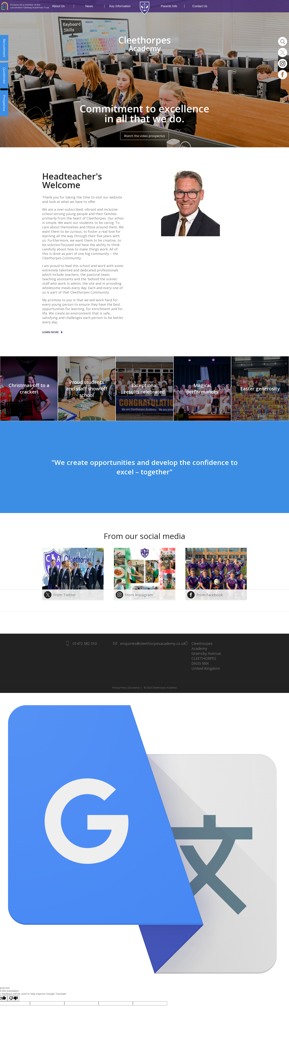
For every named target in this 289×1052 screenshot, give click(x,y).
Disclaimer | (135, 687)
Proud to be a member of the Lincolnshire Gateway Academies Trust (29, 6)
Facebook (282, 74)
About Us (63, 6)
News (95, 6)
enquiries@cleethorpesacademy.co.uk (153, 643)
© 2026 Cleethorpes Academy (160, 687)
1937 (144, 8)
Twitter (282, 52)
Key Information (119, 6)
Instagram (282, 63)
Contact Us (199, 6)
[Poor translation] (13, 998)
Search (282, 41)
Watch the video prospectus (144, 136)
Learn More (50, 332)
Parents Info (172, 6)
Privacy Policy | (120, 687)
